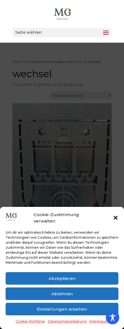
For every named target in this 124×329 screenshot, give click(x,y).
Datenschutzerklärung (67, 321)
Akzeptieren (62, 278)
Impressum (99, 321)
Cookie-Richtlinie (30, 321)
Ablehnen (62, 293)
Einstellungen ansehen (62, 309)
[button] (115, 218)
